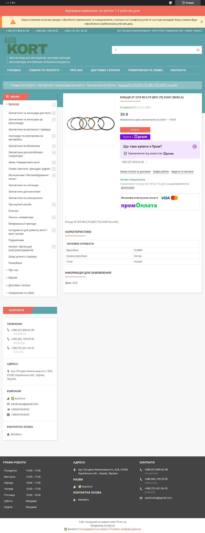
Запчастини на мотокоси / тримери (30, 129)
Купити (135, 129)
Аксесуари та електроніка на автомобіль (26, 137)
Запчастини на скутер (101, 85)
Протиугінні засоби (20, 204)
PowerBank (15, 262)
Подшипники (16, 240)
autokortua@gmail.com (24, 403)
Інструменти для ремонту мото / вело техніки (28, 232)
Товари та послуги (44, 70)
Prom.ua (121, 522)
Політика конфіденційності (125, 529)
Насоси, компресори (21, 217)
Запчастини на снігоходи (23, 185)
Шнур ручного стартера (23, 256)
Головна (14, 70)
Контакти (178, 70)
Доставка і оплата (105, 70)
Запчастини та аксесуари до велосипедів (26, 121)
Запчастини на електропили (25, 198)
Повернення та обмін (145, 70)
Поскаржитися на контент (94, 529)
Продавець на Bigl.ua (102, 525)
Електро (14, 210)
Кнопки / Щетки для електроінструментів (21, 248)
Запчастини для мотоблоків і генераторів (26, 154)
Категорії (14, 103)
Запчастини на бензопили (24, 145)
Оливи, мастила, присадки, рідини (29, 168)
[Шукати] (198, 50)
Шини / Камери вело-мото (24, 162)
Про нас (76, 70)
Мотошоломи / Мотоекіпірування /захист (29, 177)
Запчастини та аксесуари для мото (61, 85)
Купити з (135, 137)
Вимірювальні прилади (22, 223)
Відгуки (13, 277)
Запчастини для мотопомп (24, 191)
